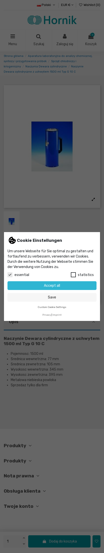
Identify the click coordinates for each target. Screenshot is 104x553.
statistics (82, 274)
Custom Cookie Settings (52, 307)
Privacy (46, 314)
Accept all (52, 285)
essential (18, 274)
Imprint (57, 314)
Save (52, 297)
